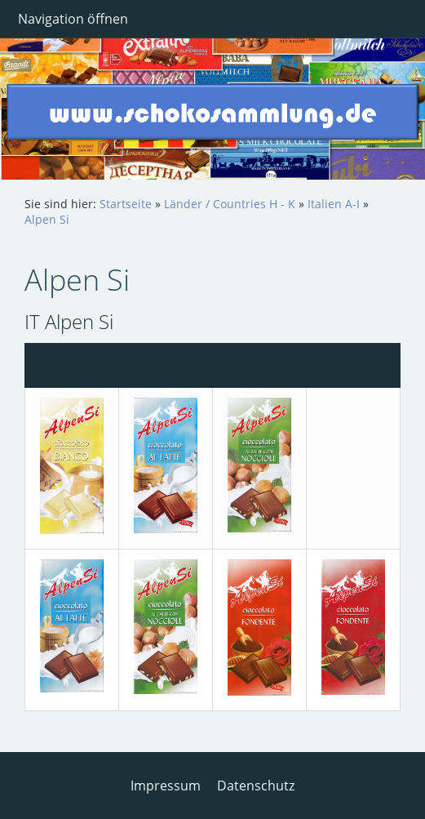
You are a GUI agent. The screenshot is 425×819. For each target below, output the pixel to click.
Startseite (126, 203)
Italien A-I (334, 203)
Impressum (166, 786)
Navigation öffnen (73, 19)
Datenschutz (255, 786)
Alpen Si (46, 219)
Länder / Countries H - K (229, 203)
